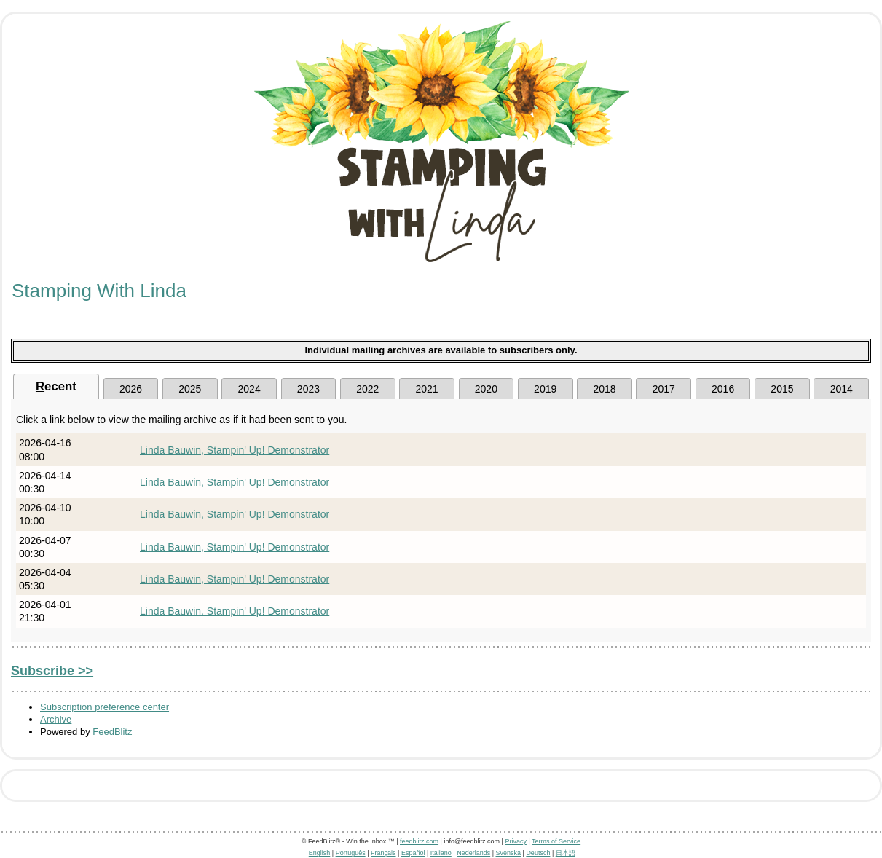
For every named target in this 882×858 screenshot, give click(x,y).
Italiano (441, 853)
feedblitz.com (419, 841)
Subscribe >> (52, 671)
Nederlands (473, 853)
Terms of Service (556, 841)
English (320, 853)
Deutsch (538, 853)
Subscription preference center (104, 706)
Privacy (516, 841)
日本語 (565, 853)
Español (413, 853)
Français (383, 853)
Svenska (508, 853)
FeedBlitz (112, 731)
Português (351, 853)
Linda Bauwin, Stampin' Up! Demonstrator (234, 450)
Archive (55, 719)
